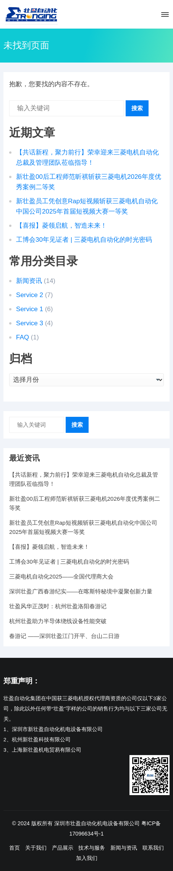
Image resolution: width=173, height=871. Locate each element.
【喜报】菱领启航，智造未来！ (61, 225)
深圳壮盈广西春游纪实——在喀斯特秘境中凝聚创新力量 (80, 591)
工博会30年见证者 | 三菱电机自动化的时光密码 (84, 239)
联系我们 (153, 848)
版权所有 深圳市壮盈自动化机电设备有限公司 (85, 823)
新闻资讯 (29, 280)
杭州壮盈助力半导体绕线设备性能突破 (58, 621)
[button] (164, 16)
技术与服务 (91, 848)
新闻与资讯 (123, 848)
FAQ (22, 337)
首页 (14, 848)
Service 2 (29, 295)
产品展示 (62, 848)
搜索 (137, 108)
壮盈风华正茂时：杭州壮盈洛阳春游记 (58, 606)
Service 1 (29, 309)
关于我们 (36, 848)
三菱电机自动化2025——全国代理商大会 (61, 576)
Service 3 (29, 323)
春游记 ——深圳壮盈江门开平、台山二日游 (64, 636)
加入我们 (86, 858)
